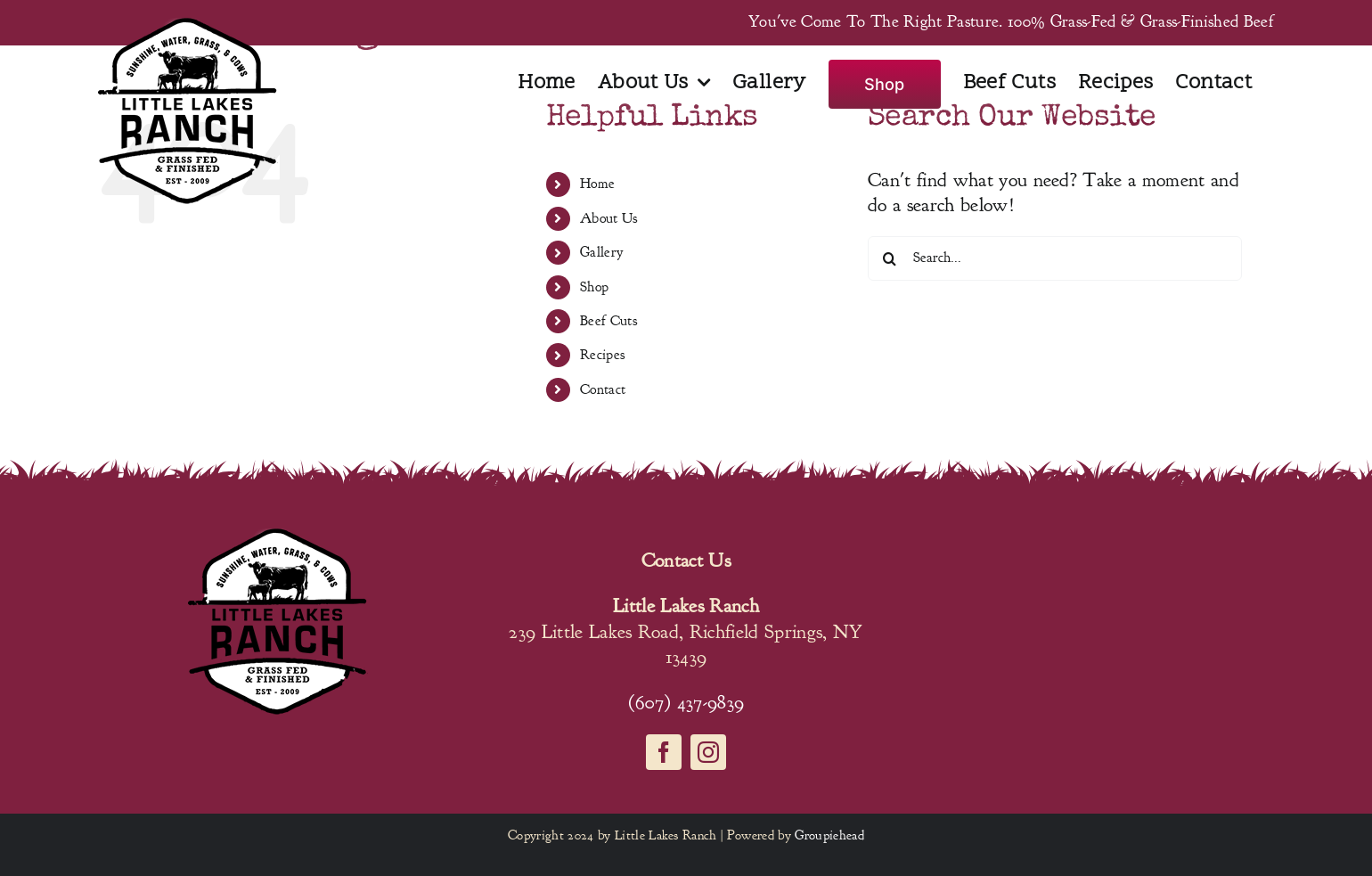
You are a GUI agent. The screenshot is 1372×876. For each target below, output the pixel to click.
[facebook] (664, 752)
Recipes (602, 355)
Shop (594, 287)
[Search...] (1055, 258)
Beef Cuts (608, 321)
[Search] (890, 258)
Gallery (601, 252)
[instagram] (708, 752)
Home (597, 183)
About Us (609, 218)
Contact (602, 389)
